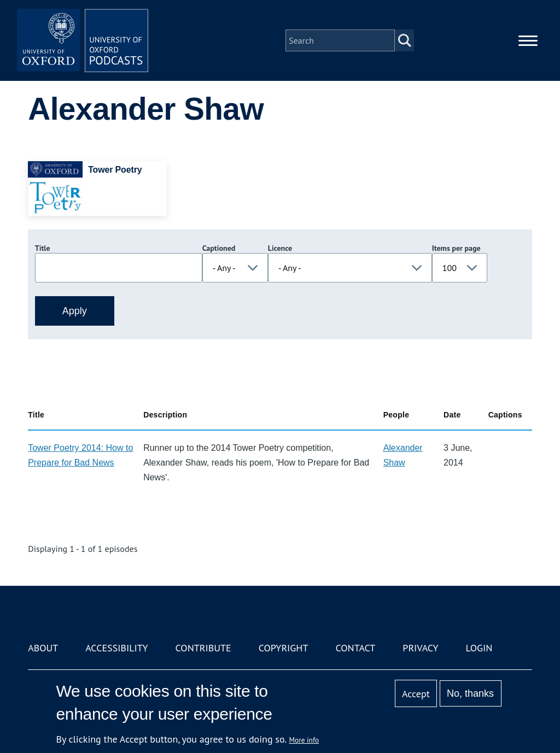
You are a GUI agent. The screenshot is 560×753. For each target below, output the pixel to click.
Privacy (420, 648)
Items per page (456, 248)
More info (304, 740)
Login (479, 648)
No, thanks (470, 693)
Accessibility (116, 648)
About (43, 648)
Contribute (203, 648)
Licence (280, 248)
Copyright (283, 648)
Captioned (219, 248)
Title (42, 248)
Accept (416, 693)
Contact (355, 648)
